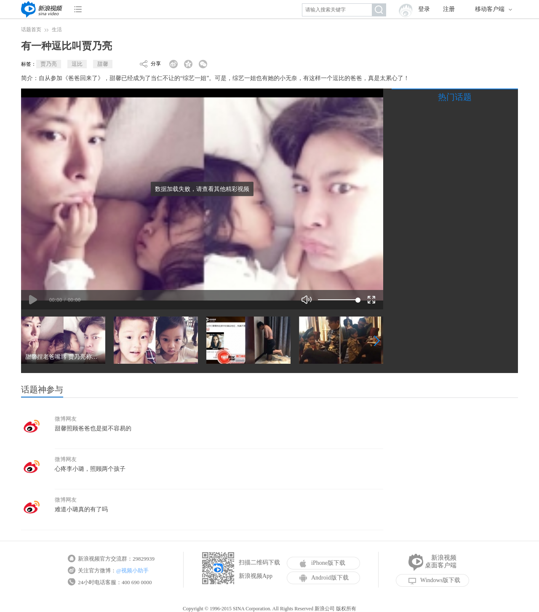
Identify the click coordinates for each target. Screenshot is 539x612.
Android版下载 (324, 578)
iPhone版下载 (322, 563)
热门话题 (455, 97)
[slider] (338, 299)
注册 (449, 9)
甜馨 (102, 64)
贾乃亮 (48, 64)
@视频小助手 (132, 570)
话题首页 (31, 29)
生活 (57, 29)
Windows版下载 (434, 580)
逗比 (77, 64)
